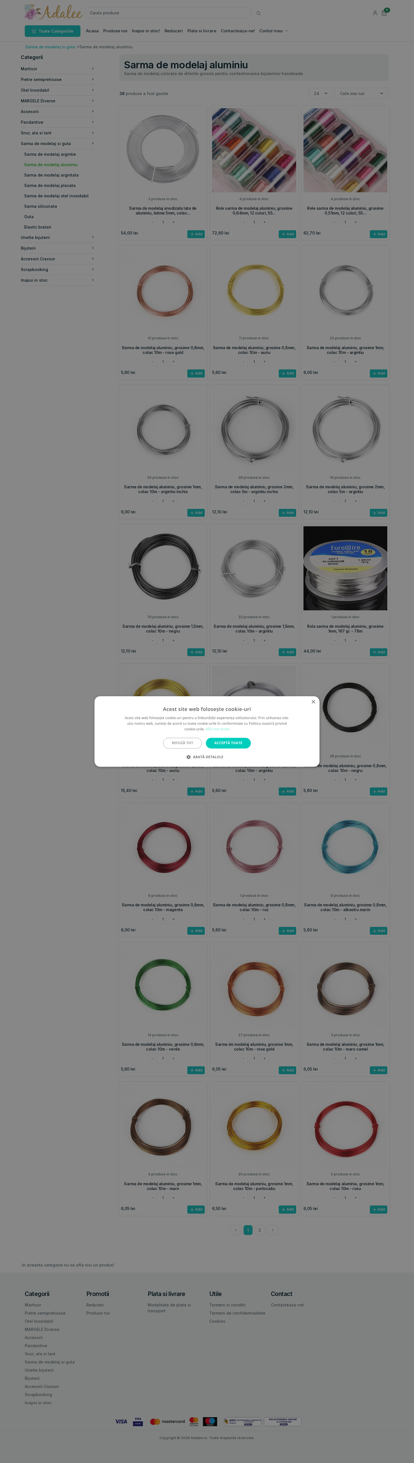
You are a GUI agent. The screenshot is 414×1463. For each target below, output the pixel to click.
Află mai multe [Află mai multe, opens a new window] (218, 729)
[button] (207, 757)
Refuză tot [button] (182, 742)
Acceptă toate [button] (228, 742)
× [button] (313, 702)
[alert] (207, 731)
